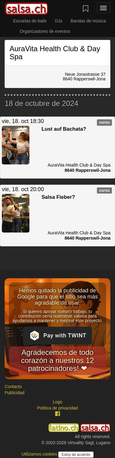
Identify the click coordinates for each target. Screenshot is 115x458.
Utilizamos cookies (39, 454)
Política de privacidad (57, 408)
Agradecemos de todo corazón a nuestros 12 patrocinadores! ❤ (57, 360)
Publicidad (15, 392)
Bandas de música (88, 20)
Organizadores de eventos (45, 31)
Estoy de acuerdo (76, 454)
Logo (57, 401)
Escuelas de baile (30, 20)
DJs (58, 20)
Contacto (13, 386)
